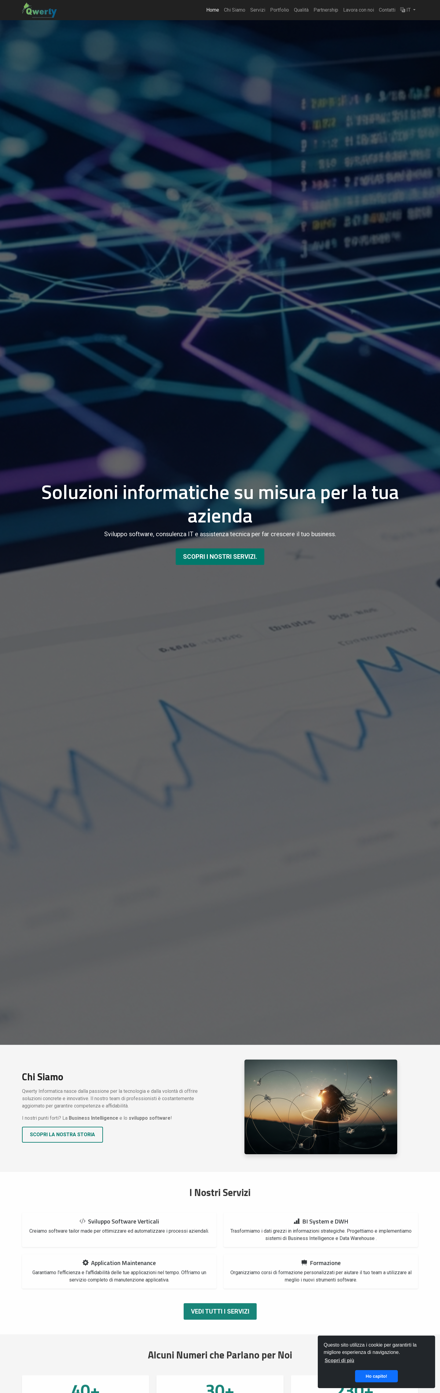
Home (212, 10)
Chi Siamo (234, 10)
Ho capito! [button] (376, 1376)
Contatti (387, 10)
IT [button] (406, 10)
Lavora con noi (358, 10)
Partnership (326, 10)
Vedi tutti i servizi (220, 1320)
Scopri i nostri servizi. (220, 556)
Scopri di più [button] (339, 1360)
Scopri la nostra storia (62, 1134)
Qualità (301, 10)
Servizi (257, 10)
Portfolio (279, 10)
